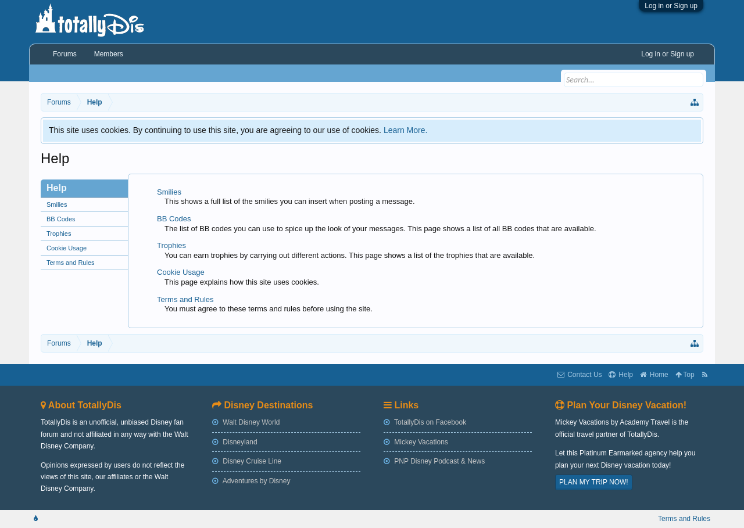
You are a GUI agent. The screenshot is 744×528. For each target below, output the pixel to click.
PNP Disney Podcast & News (434, 461)
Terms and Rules (70, 262)
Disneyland (234, 442)
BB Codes (61, 218)
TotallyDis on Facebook (425, 422)
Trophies (58, 233)
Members (108, 54)
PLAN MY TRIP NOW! (593, 482)
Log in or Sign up (671, 6)
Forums (65, 54)
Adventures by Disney (251, 481)
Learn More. (405, 130)
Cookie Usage (66, 248)
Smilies (56, 204)
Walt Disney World (246, 422)
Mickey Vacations (416, 442)
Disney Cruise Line (246, 461)
